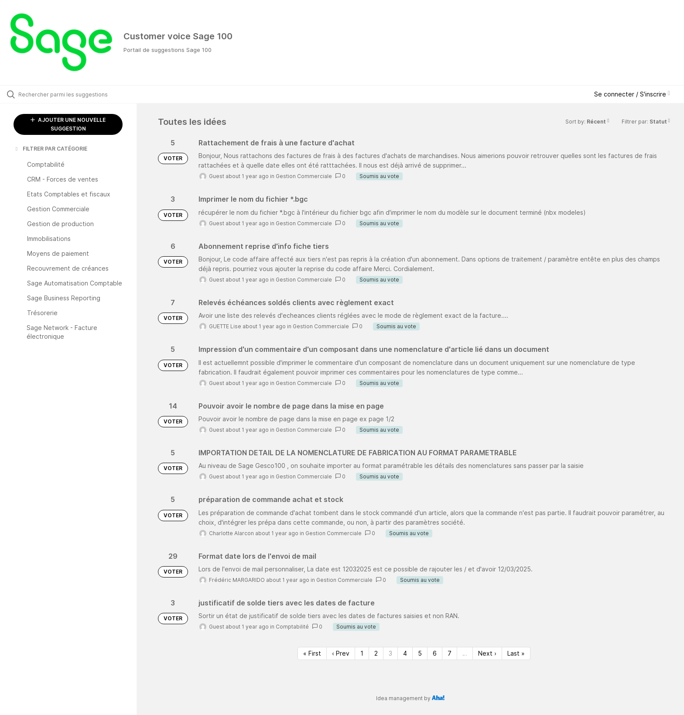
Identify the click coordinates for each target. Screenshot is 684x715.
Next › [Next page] (487, 653)
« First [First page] (312, 653)
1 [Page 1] (361, 653)
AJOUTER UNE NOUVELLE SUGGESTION (68, 124)
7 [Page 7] (449, 653)
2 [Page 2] (376, 653)
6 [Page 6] (435, 653)
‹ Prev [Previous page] (340, 653)
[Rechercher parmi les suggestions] (79, 94)
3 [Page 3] (390, 653)
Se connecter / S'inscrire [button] (632, 94)
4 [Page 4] (405, 653)
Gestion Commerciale (304, 176)
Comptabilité (292, 626)
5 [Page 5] (420, 653)
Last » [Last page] (516, 653)
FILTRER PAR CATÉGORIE (50, 148)
